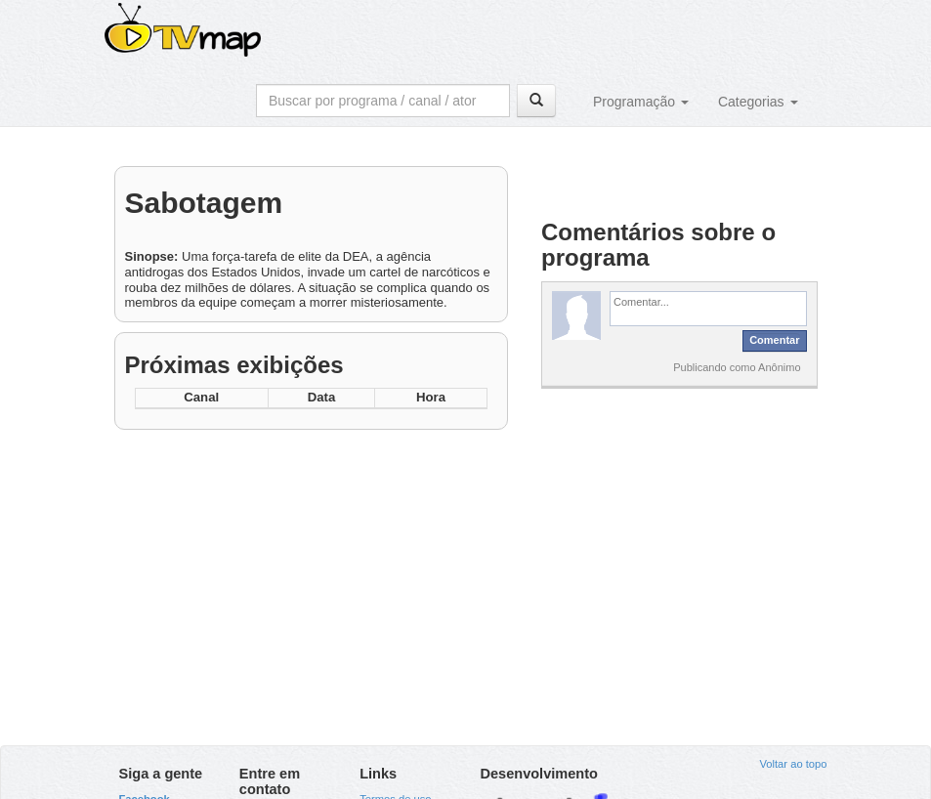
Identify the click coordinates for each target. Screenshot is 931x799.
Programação (641, 101)
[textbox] (708, 308)
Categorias (758, 101)
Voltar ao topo (792, 764)
